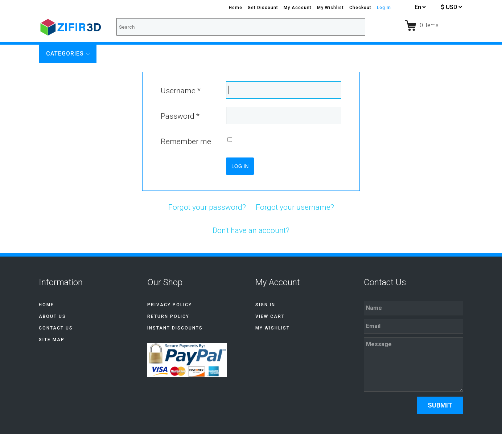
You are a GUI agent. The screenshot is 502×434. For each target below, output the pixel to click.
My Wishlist (330, 7)
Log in (239, 166)
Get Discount (263, 7)
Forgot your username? (295, 207)
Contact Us (56, 328)
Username (181, 90)
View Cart (270, 316)
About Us (52, 316)
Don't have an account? (251, 230)
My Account (298, 7)
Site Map (52, 339)
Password (180, 116)
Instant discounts (175, 328)
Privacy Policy (169, 304)
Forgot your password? (207, 207)
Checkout (360, 7)
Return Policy (168, 316)
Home (235, 7)
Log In (384, 7)
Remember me (186, 141)
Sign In (265, 304)
